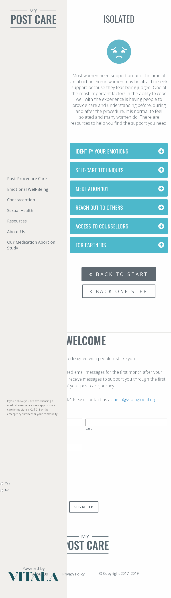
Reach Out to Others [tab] (99, 207)
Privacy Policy (73, 574)
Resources (17, 221)
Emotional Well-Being (27, 189)
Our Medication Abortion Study (31, 244)
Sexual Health (20, 210)
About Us (16, 231)
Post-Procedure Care (27, 178)
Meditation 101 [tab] (91, 189)
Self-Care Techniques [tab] (99, 170)
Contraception (21, 199)
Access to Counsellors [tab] (101, 226)
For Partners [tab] (90, 245)
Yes (7, 483)
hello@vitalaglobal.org (135, 400)
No (7, 490)
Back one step (119, 291)
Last (89, 428)
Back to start (119, 274)
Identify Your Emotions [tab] (101, 151)
